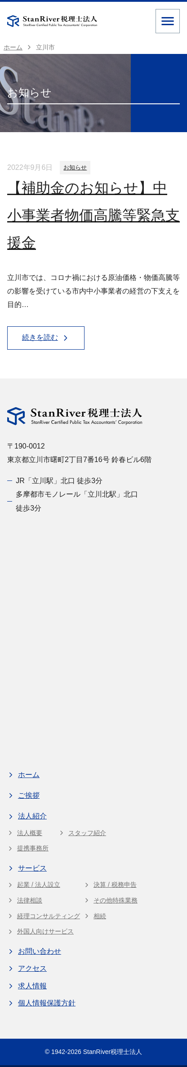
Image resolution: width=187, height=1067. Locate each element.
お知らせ (75, 167)
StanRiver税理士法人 (112, 1051)
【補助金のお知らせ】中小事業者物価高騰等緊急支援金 (93, 215)
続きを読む (46, 337)
